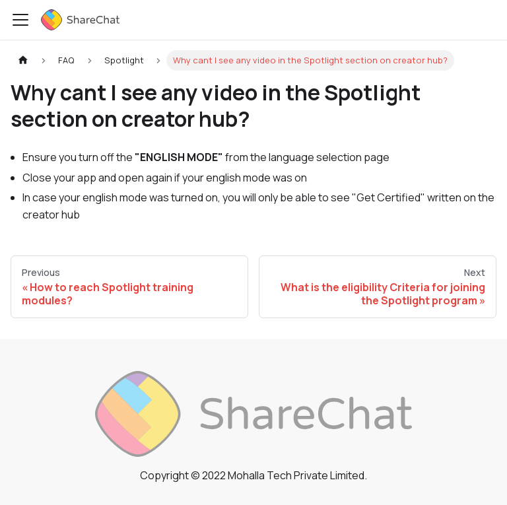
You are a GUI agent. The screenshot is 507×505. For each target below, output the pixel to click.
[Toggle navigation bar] (20, 20)
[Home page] (23, 60)
